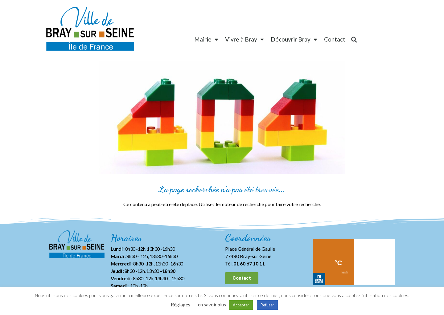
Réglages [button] (180, 304)
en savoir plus (212, 304)
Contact (334, 39)
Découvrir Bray (294, 39)
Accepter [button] (241, 304)
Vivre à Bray (244, 39)
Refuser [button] (267, 304)
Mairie (206, 39)
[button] (241, 278)
